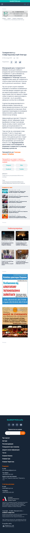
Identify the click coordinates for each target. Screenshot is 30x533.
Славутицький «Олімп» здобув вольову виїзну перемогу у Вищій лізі (18, 202)
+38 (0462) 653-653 (7, 474)
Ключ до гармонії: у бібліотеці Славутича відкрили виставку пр (18, 212)
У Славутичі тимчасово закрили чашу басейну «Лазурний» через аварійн (17, 192)
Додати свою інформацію (11, 450)
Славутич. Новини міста (17, 18)
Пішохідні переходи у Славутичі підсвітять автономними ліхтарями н (18, 197)
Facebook (8, 169)
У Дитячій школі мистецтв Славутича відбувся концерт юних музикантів (17, 207)
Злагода (15, 183)
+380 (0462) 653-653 (8, 492)
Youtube (22, 169)
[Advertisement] (14, 35)
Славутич (22, 183)
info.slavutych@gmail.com (9, 470)
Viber (21, 165)
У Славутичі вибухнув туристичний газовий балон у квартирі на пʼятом (22, 262)
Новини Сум (6, 459)
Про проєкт (6, 438)
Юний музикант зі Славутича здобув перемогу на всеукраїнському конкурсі (18, 217)
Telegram (8, 165)
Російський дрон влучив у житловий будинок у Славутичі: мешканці (7, 244)
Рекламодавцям (7, 444)
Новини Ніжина (7, 456)
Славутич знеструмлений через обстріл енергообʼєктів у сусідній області (7, 263)
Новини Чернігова (8, 461)
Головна (4, 18)
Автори (4, 441)
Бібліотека (9, 183)
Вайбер (11, 154)
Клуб (18, 183)
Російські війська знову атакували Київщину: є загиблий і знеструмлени (22, 244)
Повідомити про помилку (10, 447)
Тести (4, 453)
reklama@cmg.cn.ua (7, 488)
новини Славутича (8, 512)
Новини (9, 18)
